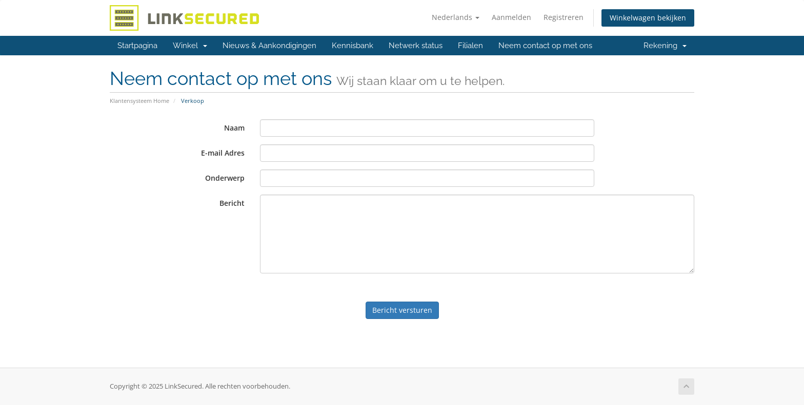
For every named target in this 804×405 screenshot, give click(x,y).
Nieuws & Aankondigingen (269, 45)
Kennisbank (352, 45)
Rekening (665, 45)
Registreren (564, 17)
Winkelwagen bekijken (648, 18)
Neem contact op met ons (545, 45)
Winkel (190, 45)
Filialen (470, 45)
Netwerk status (416, 45)
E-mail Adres (223, 153)
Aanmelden (511, 17)
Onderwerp (225, 178)
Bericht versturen (402, 310)
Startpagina (137, 45)
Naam (234, 128)
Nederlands (455, 17)
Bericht (232, 203)
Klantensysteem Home (139, 100)
